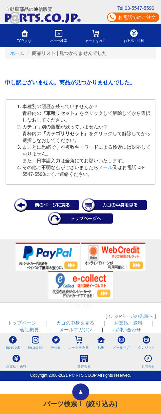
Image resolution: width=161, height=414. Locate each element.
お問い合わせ (127, 329)
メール (105, 167)
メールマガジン (76, 329)
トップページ (21, 323)
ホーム (17, 53)
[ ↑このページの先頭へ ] (130, 316)
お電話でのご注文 (137, 17)
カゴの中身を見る (75, 323)
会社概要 (29, 329)
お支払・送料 (128, 323)
